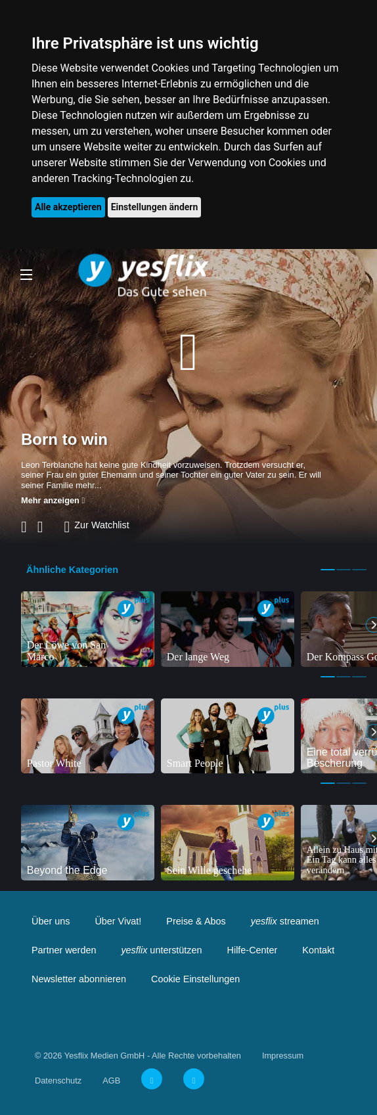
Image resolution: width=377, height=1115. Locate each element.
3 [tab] (359, 569)
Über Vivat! (118, 921)
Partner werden (64, 950)
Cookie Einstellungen (195, 979)
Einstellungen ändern (154, 207)
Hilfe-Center (252, 950)
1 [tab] (328, 569)
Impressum (282, 1055)
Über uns (51, 921)
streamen (285, 921)
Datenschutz (58, 1080)
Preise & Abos (195, 921)
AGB (111, 1080)
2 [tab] (343, 569)
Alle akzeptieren (68, 207)
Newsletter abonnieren (79, 979)
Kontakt (318, 950)
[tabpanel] (87, 628)
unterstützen (161, 950)
